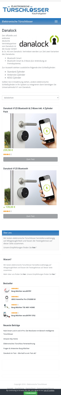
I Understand (30, 393)
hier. (24, 274)
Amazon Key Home (10, 339)
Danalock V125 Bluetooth (15, 168)
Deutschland (30, 388)
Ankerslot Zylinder (16, 74)
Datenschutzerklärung (45, 388)
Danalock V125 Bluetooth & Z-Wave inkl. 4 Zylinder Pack (28, 110)
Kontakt (10, 388)
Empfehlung (19, 388)
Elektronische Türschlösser (17, 21)
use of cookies (49, 390)
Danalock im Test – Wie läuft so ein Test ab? (19, 353)
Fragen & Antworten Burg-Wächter (16, 348)
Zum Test (30, 159)
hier (34, 247)
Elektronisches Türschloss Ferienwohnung (19, 344)
